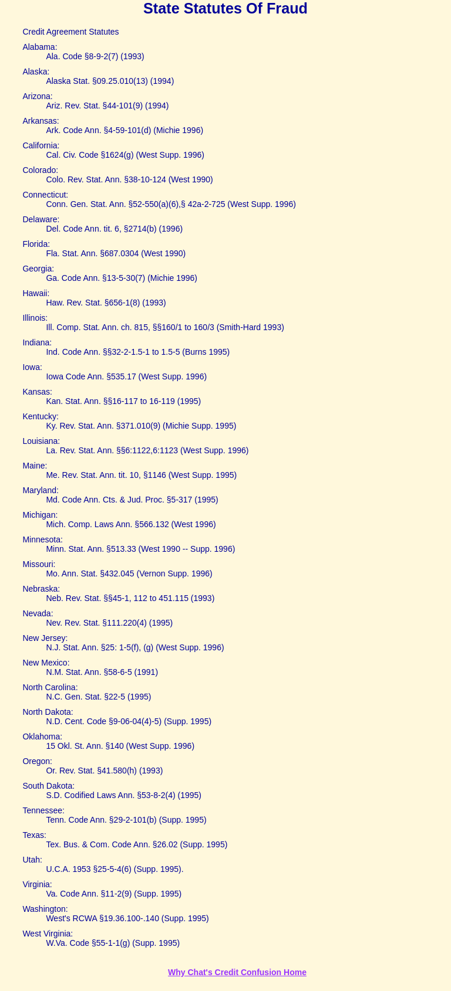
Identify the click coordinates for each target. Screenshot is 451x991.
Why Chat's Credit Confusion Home (237, 972)
